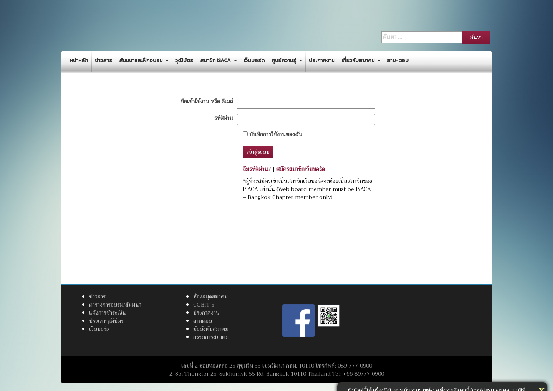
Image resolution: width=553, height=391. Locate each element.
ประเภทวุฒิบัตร (106, 320)
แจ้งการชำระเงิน (107, 312)
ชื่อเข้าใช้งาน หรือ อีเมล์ (206, 102)
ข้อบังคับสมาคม (210, 328)
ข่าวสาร (103, 60)
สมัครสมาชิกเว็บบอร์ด (300, 169)
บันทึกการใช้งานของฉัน (272, 135)
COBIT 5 (203, 304)
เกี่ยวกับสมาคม (357, 60)
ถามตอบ (202, 320)
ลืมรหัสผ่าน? (257, 169)
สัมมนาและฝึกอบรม (140, 60)
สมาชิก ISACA (215, 60)
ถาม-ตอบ (398, 60)
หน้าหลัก (79, 60)
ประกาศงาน (321, 60)
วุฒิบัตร (184, 60)
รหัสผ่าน (223, 118)
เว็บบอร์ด (254, 60)
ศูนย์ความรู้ (284, 60)
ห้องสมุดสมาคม (210, 296)
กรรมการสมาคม (211, 336)
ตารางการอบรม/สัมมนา (115, 304)
